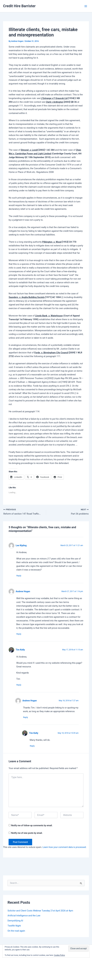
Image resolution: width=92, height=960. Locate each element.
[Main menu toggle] (86, 6)
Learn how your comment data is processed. (64, 849)
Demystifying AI (15, 922)
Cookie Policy (59, 955)
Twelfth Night (14, 927)
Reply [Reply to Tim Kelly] (20, 686)
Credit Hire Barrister (19, 6)
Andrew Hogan (23, 592)
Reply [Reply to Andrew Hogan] (20, 635)
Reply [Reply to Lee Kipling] (20, 576)
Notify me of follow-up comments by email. (32, 827)
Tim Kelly (20, 651)
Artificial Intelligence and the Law (24, 917)
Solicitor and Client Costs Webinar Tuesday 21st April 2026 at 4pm (40, 912)
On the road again (16, 932)
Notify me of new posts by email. (27, 835)
